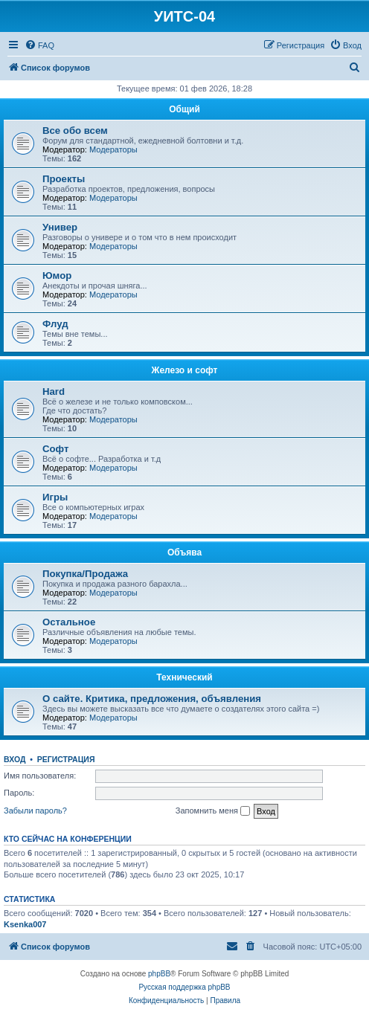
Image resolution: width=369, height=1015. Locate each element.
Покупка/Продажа (85, 573)
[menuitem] (39, 45)
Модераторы (113, 149)
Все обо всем (75, 130)
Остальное (68, 622)
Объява (184, 552)
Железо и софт (185, 370)
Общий (184, 109)
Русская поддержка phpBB (184, 987)
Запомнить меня (213, 811)
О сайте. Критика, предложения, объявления (151, 698)
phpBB (159, 974)
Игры (55, 497)
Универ (59, 227)
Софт (55, 448)
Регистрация (66, 759)
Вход (14, 759)
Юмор (56, 275)
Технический (184, 677)
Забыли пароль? (35, 810)
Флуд (55, 323)
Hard (53, 391)
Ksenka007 (25, 924)
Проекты (63, 178)
